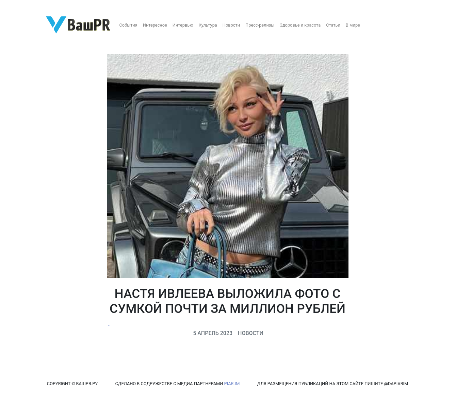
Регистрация (18, 6)
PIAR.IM (232, 383)
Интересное (155, 25)
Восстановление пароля (67, 6)
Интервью (183, 25)
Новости (231, 25)
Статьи (333, 25)
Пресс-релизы (259, 25)
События (128, 25)
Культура (208, 25)
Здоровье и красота (300, 25)
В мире (353, 25)
